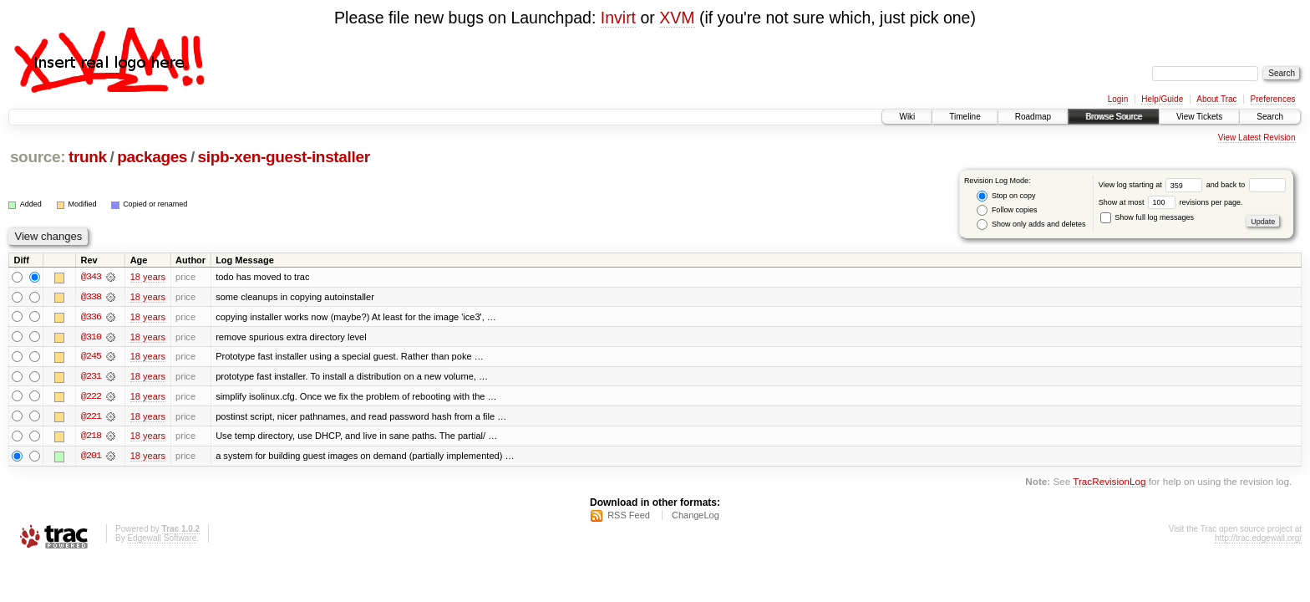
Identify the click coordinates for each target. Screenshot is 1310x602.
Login (1118, 99)
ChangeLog (695, 517)
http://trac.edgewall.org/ (1258, 539)
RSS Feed (628, 517)
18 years (147, 277)
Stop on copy (1006, 196)
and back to (1246, 185)
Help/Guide (1162, 99)
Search (1270, 116)
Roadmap (1033, 116)
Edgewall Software (161, 539)
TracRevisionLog (1109, 483)
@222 (91, 397)
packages (152, 157)
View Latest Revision (1257, 137)
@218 (91, 437)
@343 (91, 276)
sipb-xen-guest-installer (284, 157)
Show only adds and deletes (1031, 224)
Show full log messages (1147, 217)
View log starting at (1152, 185)
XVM (676, 17)
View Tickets (1199, 116)
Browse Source (1113, 116)
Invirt (618, 17)
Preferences (1273, 99)
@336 (91, 317)
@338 (91, 297)
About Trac (1216, 99)
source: (37, 157)
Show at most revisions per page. (1171, 202)
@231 (91, 377)
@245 (91, 357)
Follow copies (1007, 210)
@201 (91, 457)
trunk (88, 157)
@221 (91, 417)
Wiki (907, 116)
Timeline (964, 116)
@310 (91, 337)
